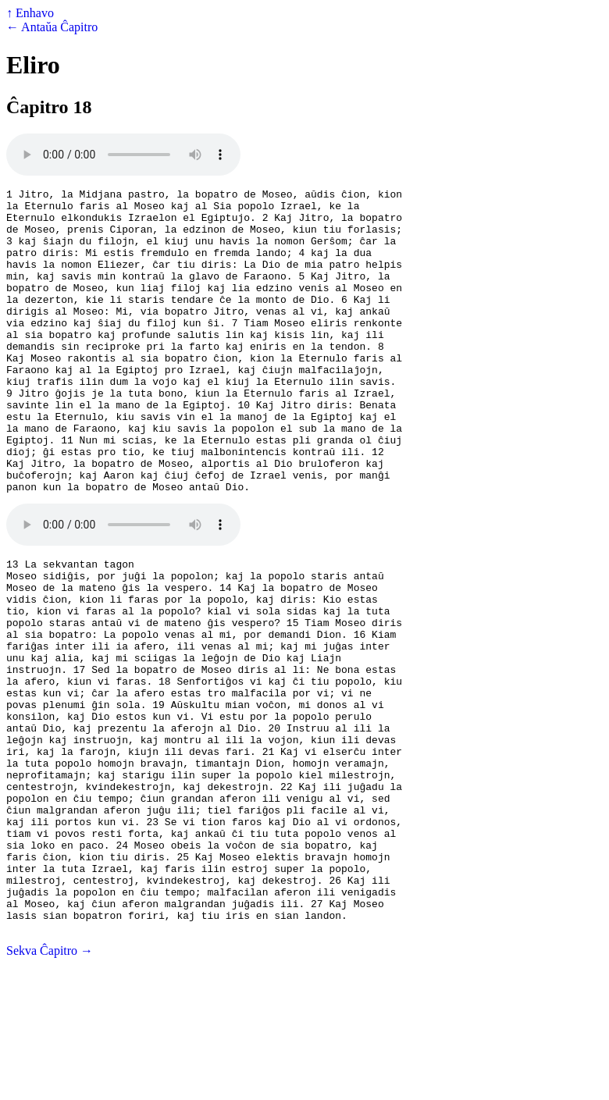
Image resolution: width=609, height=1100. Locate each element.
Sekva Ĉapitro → (49, 1086)
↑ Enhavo (30, 13)
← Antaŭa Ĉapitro (52, 27)
